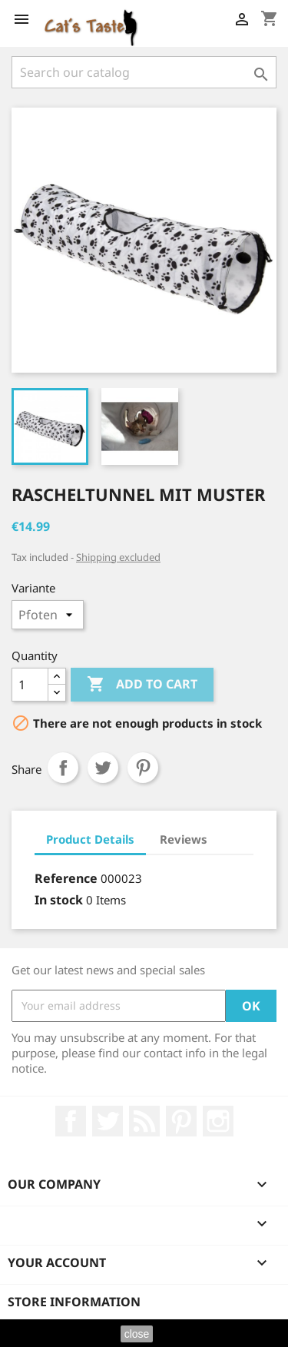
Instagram (218, 1121)
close (137, 1334)
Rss (144, 1121)
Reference (66, 878)
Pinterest (142, 767)
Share (63, 767)
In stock (59, 899)
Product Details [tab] (90, 839)
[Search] (144, 72)
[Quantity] (30, 685)
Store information (74, 1301)
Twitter (107, 1121)
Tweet (103, 767)
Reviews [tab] (183, 839)
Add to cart (142, 685)
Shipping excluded (118, 557)
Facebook (70, 1121)
